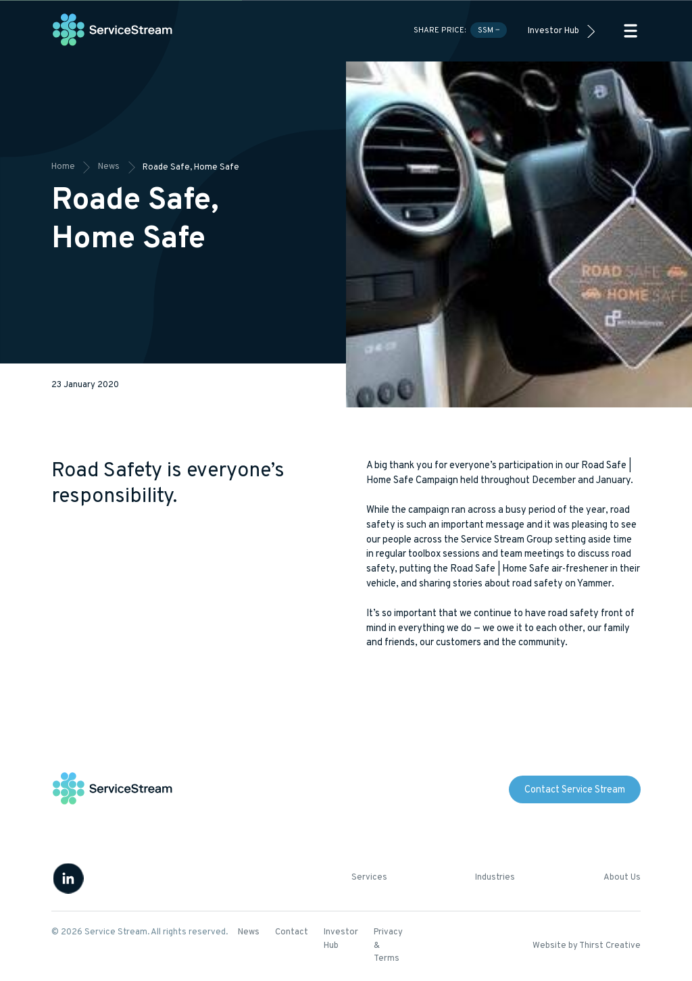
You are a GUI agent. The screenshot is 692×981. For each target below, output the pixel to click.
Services (369, 877)
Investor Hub (553, 31)
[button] (630, 30)
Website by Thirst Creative (587, 945)
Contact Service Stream (574, 790)
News (249, 932)
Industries (495, 877)
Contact (291, 932)
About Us (622, 877)
